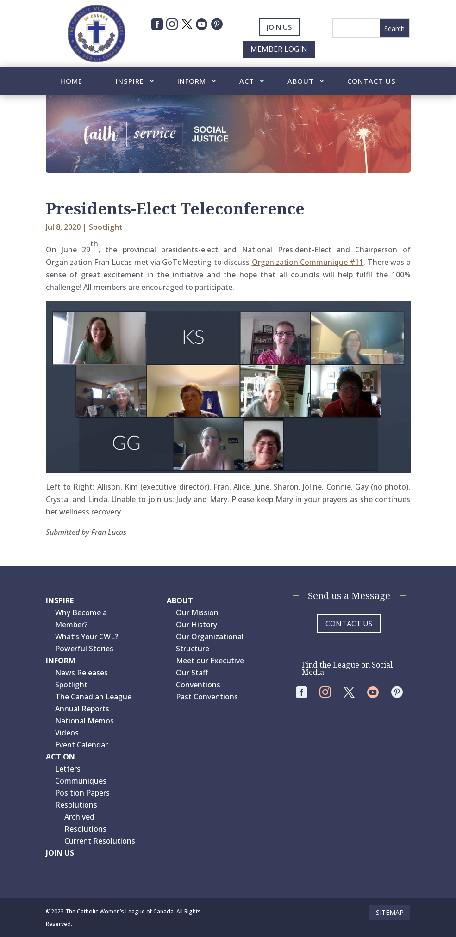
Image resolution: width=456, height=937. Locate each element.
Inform (191, 82)
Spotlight (106, 227)
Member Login (278, 49)
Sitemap (390, 912)
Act (246, 82)
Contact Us (371, 82)
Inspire (130, 82)
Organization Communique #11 (308, 262)
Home (71, 82)
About (300, 82)
